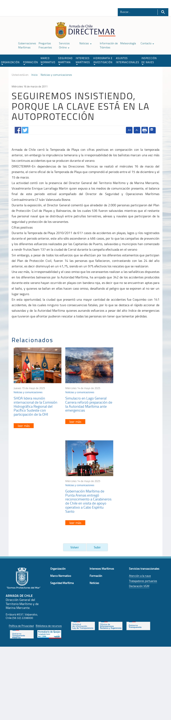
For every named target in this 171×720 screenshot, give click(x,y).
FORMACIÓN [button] (30, 62)
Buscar (163, 12)
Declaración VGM (139, 491)
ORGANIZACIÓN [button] (10, 62)
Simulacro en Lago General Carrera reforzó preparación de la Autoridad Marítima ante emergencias (84, 402)
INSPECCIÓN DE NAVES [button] (149, 60)
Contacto (147, 43)
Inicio (34, 74)
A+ (129, 130)
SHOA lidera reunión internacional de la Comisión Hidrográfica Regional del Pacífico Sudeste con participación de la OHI (35, 404)
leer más (24, 423)
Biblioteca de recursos (49, 531)
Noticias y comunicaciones (56, 74)
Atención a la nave (140, 481)
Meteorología (128, 43)
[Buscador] (135, 11)
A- (137, 130)
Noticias (85, 43)
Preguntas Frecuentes (45, 45)
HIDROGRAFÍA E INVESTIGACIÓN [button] (102, 60)
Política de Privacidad (21, 531)
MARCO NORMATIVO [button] (48, 60)
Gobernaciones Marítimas (27, 45)
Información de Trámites (109, 45)
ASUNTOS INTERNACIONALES (127, 60)
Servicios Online (64, 45)
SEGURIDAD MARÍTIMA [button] (65, 60)
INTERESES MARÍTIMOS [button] (83, 60)
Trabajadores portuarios (143, 486)
